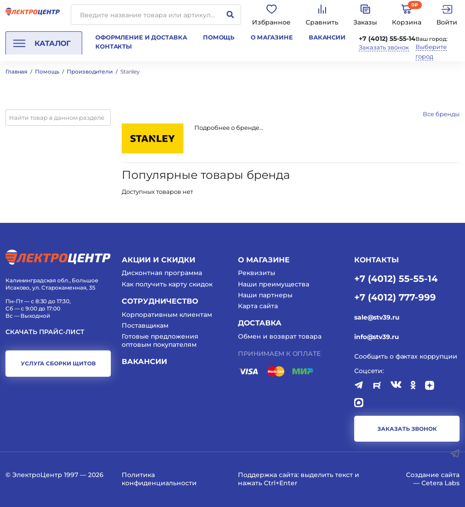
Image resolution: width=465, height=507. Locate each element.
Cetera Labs (440, 483)
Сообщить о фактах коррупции (405, 356)
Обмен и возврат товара (280, 336)
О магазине (272, 37)
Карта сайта (258, 306)
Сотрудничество (160, 301)
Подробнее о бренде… (228, 128)
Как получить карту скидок (167, 284)
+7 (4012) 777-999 (395, 297)
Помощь (218, 37)
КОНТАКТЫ (376, 260)
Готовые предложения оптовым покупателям (160, 340)
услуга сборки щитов (58, 363)
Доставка (260, 323)
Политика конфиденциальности (159, 479)
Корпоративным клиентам (167, 314)
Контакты (113, 46)
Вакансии (327, 37)
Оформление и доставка (141, 37)
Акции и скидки (158, 260)
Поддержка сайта (267, 475)
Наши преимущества (273, 284)
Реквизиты (256, 273)
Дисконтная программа (162, 273)
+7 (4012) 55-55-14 (387, 38)
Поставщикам (145, 325)
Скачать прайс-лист (44, 332)
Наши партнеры (265, 295)
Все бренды (441, 114)
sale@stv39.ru (376, 317)
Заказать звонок (384, 47)
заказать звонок (407, 428)
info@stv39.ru (376, 337)
